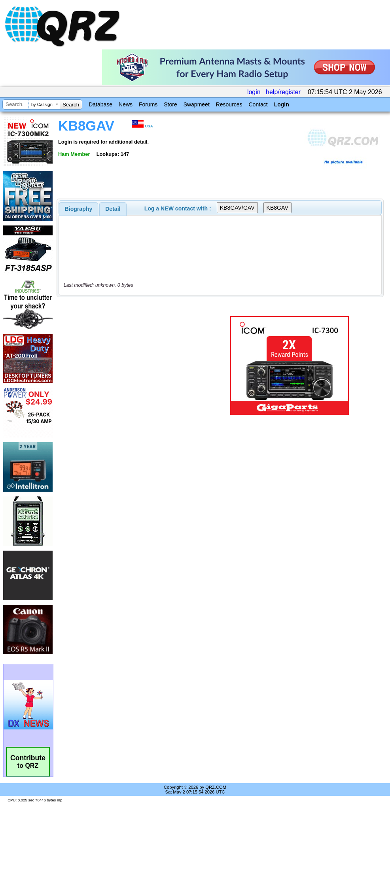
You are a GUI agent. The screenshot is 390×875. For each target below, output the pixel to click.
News (126, 104)
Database (100, 104)
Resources (229, 104)
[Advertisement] (132, 365)
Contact (257, 104)
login (254, 92)
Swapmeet (197, 104)
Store (170, 104)
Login (281, 104)
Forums (148, 104)
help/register (283, 92)
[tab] (78, 209)
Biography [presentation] (79, 209)
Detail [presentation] (112, 209)
